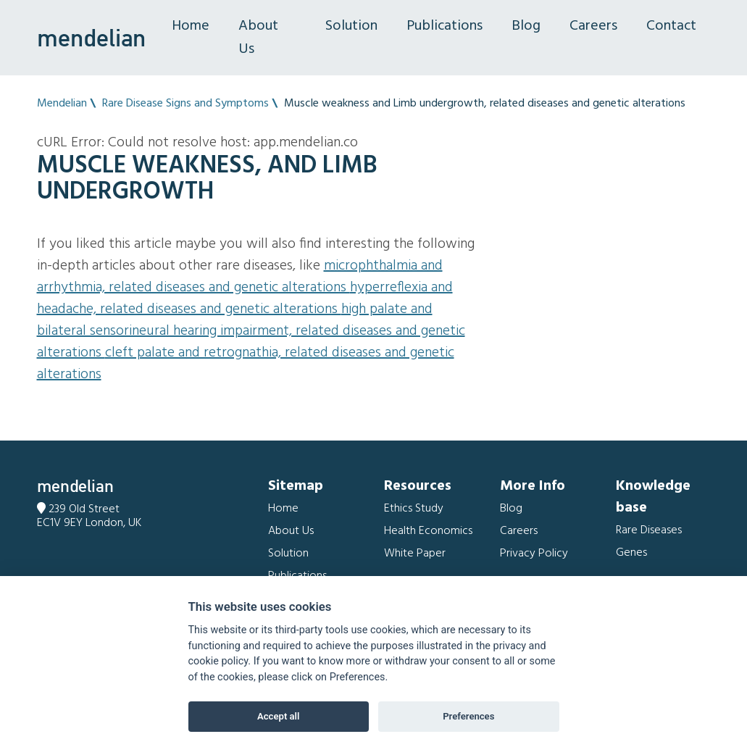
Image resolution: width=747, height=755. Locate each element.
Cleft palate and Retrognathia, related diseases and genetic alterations (245, 363)
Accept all (278, 716)
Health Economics (428, 531)
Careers (593, 26)
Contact (671, 26)
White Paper (415, 553)
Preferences (468, 716)
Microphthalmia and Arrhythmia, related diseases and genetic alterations (240, 276)
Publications (444, 26)
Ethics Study (413, 508)
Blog (526, 26)
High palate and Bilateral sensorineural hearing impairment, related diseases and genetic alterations (251, 331)
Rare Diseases (649, 530)
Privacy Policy (534, 553)
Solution (351, 26)
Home (190, 26)
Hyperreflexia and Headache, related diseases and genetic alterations (245, 298)
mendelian (91, 37)
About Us (258, 37)
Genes (631, 552)
